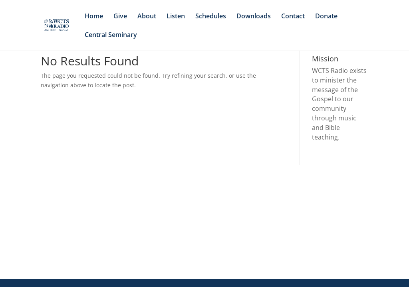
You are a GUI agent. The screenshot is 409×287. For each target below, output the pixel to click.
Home (94, 16)
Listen (176, 16)
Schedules (210, 16)
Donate (326, 16)
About (146, 16)
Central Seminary (111, 35)
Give (120, 16)
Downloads (253, 16)
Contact (293, 16)
